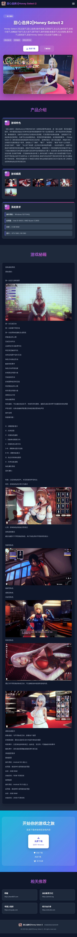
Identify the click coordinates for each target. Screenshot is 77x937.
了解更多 (47, 49)
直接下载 (30, 49)
